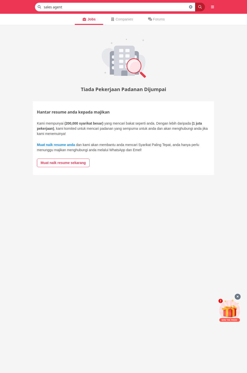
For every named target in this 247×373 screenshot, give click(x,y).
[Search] (200, 7)
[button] (212, 7)
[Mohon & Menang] (229, 310)
